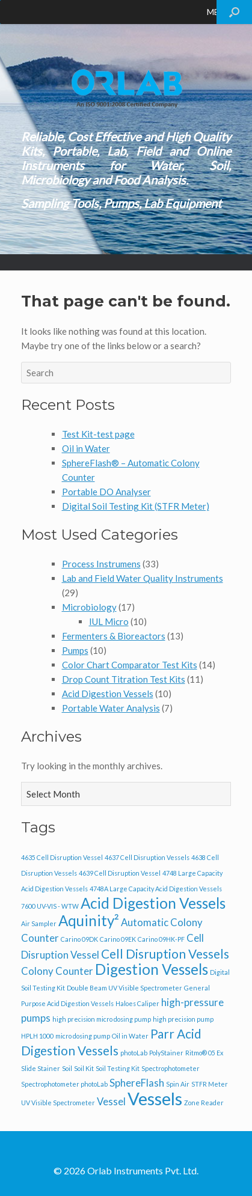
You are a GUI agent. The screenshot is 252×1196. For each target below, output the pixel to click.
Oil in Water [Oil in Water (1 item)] (130, 1036)
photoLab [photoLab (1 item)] (133, 1053)
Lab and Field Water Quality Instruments (142, 578)
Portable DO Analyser (106, 491)
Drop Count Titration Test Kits (123, 679)
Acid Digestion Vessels (107, 693)
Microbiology (89, 607)
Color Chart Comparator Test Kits (129, 664)
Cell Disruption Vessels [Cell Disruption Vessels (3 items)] (165, 953)
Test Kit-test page (98, 434)
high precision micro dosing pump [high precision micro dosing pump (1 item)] (101, 1019)
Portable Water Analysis (111, 708)
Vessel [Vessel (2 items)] (111, 1101)
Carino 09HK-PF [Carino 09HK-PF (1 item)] (161, 939)
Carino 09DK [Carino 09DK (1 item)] (79, 939)
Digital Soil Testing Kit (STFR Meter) (135, 506)
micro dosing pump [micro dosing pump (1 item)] (82, 1036)
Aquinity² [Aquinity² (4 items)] (88, 920)
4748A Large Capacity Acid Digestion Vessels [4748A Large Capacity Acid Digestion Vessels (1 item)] (156, 888)
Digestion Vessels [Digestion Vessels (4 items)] (151, 969)
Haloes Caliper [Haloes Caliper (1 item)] (137, 1003)
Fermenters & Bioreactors (113, 635)
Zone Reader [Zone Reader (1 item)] (204, 1102)
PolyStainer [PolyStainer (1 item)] (166, 1053)
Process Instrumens (101, 563)
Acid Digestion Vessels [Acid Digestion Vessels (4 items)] (153, 903)
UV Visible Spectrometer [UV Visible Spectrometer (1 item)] (58, 1102)
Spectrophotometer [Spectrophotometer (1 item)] (170, 1068)
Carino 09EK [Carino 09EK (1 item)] (118, 939)
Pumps (75, 650)
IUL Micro (109, 621)
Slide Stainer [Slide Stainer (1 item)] (40, 1068)
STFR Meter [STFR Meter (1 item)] (209, 1084)
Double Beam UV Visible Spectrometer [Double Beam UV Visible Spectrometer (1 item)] (124, 988)
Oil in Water (86, 448)
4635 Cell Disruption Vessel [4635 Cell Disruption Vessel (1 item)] (62, 857)
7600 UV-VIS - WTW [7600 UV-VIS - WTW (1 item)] (50, 906)
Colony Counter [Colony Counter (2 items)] (57, 971)
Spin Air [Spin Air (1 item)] (177, 1084)
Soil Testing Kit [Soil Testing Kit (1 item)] (118, 1068)
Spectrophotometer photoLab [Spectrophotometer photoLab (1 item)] (64, 1084)
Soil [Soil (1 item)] (67, 1068)
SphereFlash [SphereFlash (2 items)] (136, 1082)
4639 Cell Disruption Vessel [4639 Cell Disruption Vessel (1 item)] (120, 873)
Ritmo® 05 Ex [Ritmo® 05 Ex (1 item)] (204, 1053)
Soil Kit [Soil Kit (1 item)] (84, 1068)
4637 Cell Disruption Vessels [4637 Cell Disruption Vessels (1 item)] (147, 857)
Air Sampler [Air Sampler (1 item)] (39, 923)
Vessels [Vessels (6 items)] (155, 1098)
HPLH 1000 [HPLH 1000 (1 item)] (37, 1036)
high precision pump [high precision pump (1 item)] (183, 1019)
